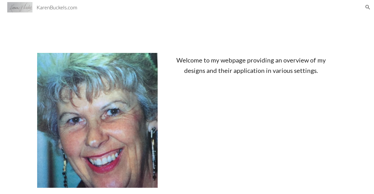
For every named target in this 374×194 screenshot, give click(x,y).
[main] (251, 65)
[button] (368, 7)
